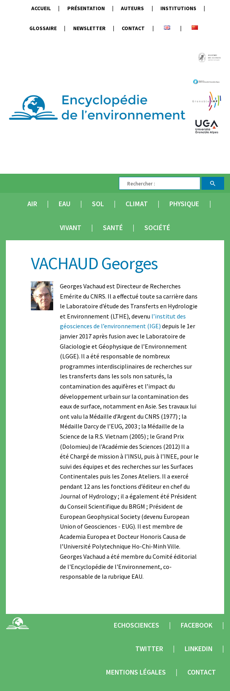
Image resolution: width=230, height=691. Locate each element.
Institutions (178, 8)
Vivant (70, 227)
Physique (184, 204)
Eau (64, 204)
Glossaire (43, 28)
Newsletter (89, 28)
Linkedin (198, 648)
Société (157, 227)
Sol (98, 204)
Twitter (149, 648)
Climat (137, 204)
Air (32, 204)
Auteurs (132, 8)
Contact (133, 28)
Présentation (86, 8)
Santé (113, 227)
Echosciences (136, 625)
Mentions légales (136, 672)
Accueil (41, 8)
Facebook (196, 625)
